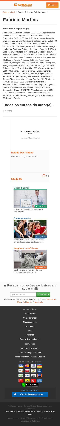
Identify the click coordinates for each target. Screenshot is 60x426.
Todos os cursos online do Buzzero (30, 357)
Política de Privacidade (33, 302)
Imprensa (30, 335)
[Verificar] (30, 385)
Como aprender (30, 318)
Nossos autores (30, 322)
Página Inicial (9, 12)
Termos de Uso (11, 411)
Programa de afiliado (30, 348)
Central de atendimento (30, 339)
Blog (30, 330)
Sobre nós (30, 326)
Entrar (52, 5)
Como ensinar (30, 314)
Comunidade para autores (30, 352)
